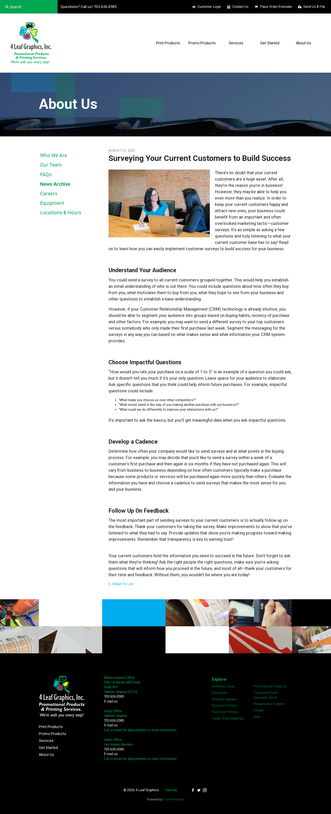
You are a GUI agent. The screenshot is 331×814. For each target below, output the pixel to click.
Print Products (168, 43)
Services (236, 43)
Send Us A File (314, 7)
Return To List (122, 584)
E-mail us (111, 701)
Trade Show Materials (228, 718)
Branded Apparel (224, 699)
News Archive (55, 184)
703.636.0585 (114, 696)
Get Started (269, 43)
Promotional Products (270, 686)
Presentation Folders (269, 704)
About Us (303, 43)
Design (259, 710)
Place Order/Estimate (276, 7)
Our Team (51, 165)
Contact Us (240, 7)
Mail (257, 717)
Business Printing (224, 706)
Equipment (52, 203)
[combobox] (29, 7)
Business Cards (223, 686)
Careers (48, 194)
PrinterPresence (173, 799)
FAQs (46, 175)
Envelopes (219, 693)
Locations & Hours (60, 213)
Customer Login (209, 7)
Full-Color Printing (224, 712)
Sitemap (171, 790)
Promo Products (202, 43)
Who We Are (53, 155)
